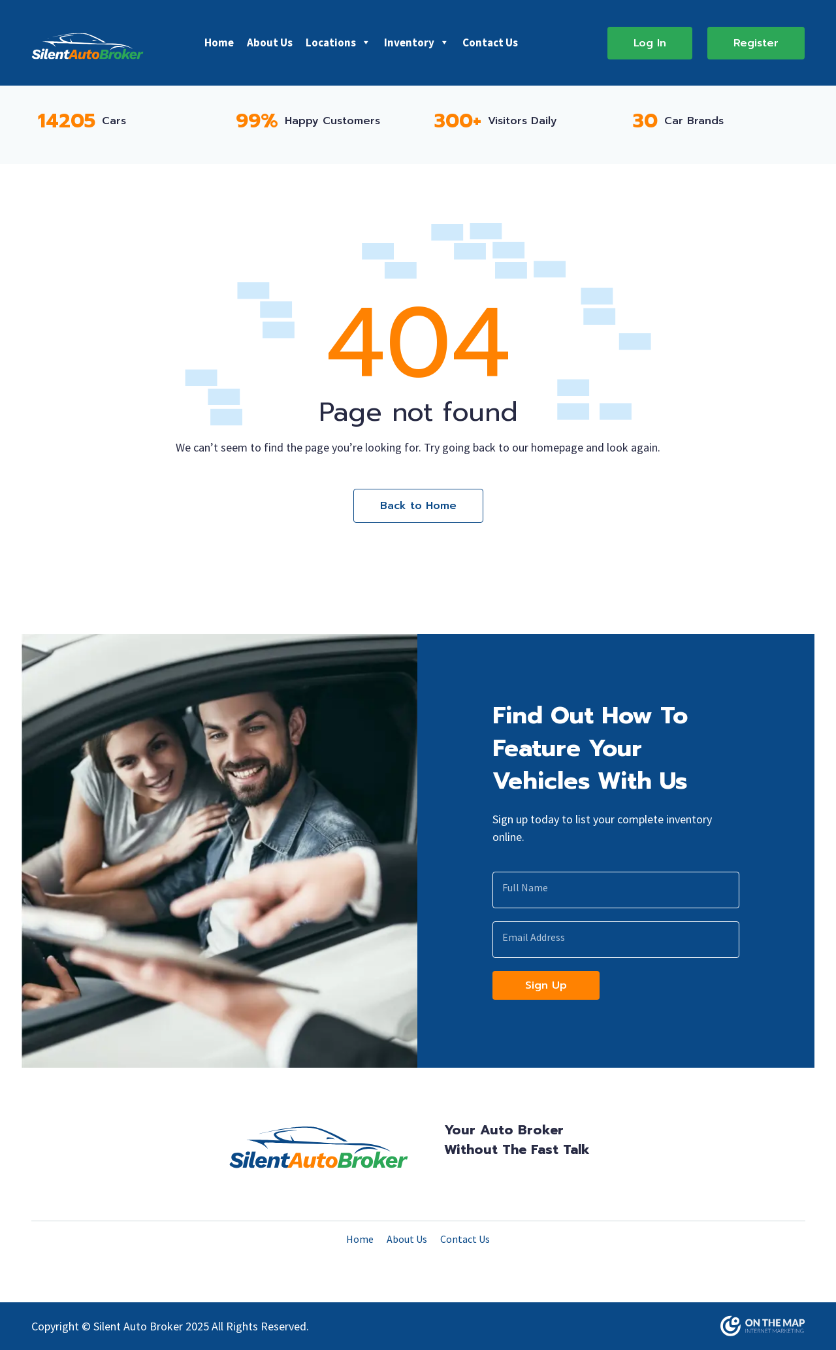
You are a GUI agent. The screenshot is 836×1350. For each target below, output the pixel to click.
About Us (270, 42)
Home (219, 42)
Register (756, 43)
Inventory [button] (416, 42)
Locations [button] (338, 42)
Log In (650, 43)
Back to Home (418, 506)
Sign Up (546, 985)
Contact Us (490, 42)
